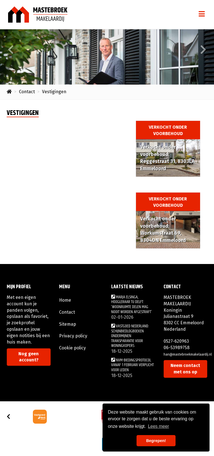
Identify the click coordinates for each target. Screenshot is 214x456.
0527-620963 (176, 341)
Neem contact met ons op (185, 369)
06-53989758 (176, 347)
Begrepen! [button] (156, 440)
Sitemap (67, 324)
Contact (67, 312)
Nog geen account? (28, 357)
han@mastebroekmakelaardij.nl (188, 354)
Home (65, 300)
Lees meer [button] (158, 426)
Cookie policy (72, 348)
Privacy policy (73, 336)
